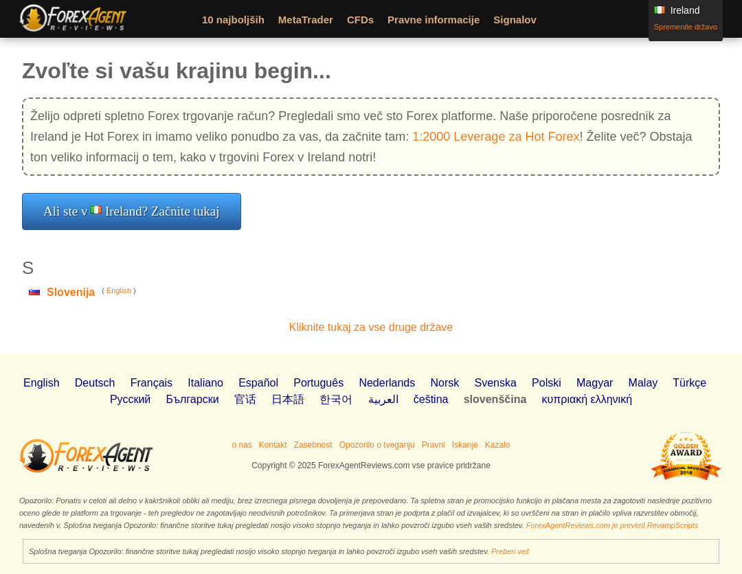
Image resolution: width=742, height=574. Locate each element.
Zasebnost (313, 445)
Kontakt (273, 445)
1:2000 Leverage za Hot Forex (495, 137)
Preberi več (510, 551)
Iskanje (465, 445)
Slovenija (71, 292)
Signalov (515, 19)
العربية (383, 399)
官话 (245, 399)
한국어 (335, 399)
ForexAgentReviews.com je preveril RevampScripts (612, 525)
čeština (431, 399)
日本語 (287, 399)
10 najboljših (233, 19)
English (118, 290)
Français (151, 383)
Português (318, 383)
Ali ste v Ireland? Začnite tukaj (131, 211)
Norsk (444, 383)
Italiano (205, 383)
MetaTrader (305, 19)
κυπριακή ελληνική (587, 399)
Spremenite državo (685, 27)
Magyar (594, 383)
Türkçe (689, 383)
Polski (546, 383)
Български (192, 399)
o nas (241, 445)
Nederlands (387, 383)
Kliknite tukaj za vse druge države (371, 327)
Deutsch (95, 383)
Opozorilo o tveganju (377, 445)
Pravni (433, 445)
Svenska (495, 383)
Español (258, 383)
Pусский (130, 399)
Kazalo (497, 445)
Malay (643, 383)
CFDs (360, 19)
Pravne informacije (433, 19)
